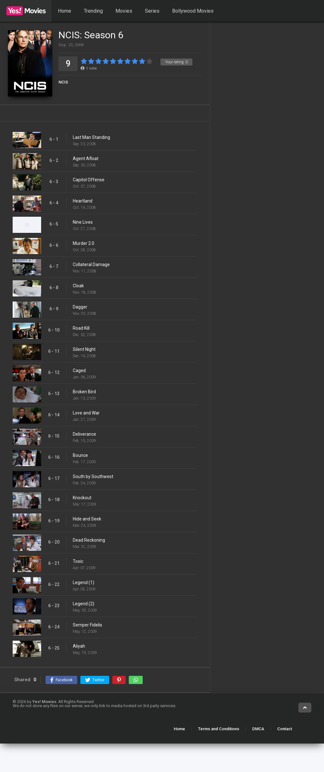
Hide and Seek (87, 518)
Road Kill (81, 328)
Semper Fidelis (87, 624)
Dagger (80, 306)
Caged (79, 370)
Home (64, 11)
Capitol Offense (88, 179)
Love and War (86, 412)
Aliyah (79, 646)
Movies (123, 11)
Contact (284, 728)
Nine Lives (83, 222)
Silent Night (84, 349)
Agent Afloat (85, 158)
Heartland (82, 200)
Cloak (78, 285)
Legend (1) (83, 582)
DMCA (258, 728)
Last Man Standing (91, 137)
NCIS (63, 82)
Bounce (80, 455)
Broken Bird (84, 391)
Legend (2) (83, 603)
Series (152, 11)
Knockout (82, 497)
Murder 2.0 (83, 243)
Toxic (78, 561)
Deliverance (84, 434)
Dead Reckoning (89, 540)
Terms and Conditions (218, 728)
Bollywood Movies (193, 11)
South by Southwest (93, 476)
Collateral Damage (91, 264)
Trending (93, 11)
